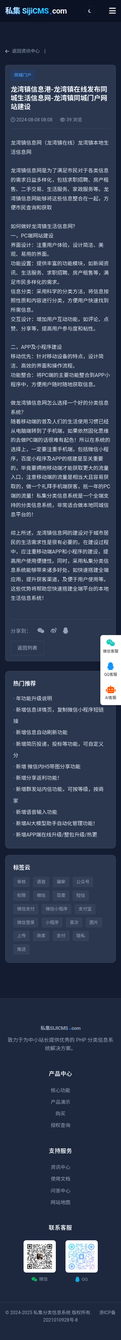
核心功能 (60, 1090)
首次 (74, 922)
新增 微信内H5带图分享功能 (48, 767)
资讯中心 (60, 1167)
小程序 (52, 922)
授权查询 (60, 1125)
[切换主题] (90, 11)
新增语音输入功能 (36, 812)
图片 (93, 922)
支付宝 (85, 908)
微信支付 (26, 908)
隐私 (80, 935)
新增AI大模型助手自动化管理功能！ (57, 823)
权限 (21, 895)
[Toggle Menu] (112, 10)
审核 (21, 881)
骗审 (60, 881)
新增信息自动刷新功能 (41, 732)
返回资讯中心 (22, 51)
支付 (60, 935)
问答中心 (60, 1191)
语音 (41, 881)
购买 (60, 1114)
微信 (41, 895)
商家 (41, 935)
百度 (60, 895)
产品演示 (60, 1102)
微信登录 (26, 922)
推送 (21, 949)
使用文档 (60, 1179)
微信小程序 (56, 908)
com (36, 11)
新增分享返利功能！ (39, 778)
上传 (21, 935)
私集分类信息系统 (52, 1312)
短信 (80, 895)
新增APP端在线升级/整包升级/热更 (56, 835)
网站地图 (60, 1202)
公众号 (83, 881)
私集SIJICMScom (60, 1028)
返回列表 (27, 648)
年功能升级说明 (34, 698)
